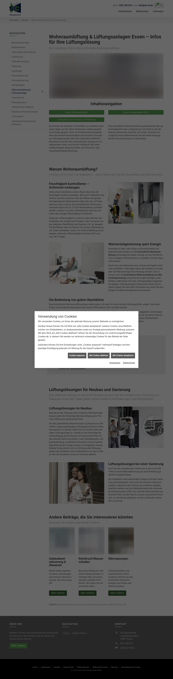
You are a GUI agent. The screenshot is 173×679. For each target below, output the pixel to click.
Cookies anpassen (77, 327)
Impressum (114, 334)
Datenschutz (129, 334)
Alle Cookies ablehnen (98, 327)
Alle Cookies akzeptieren (123, 327)
